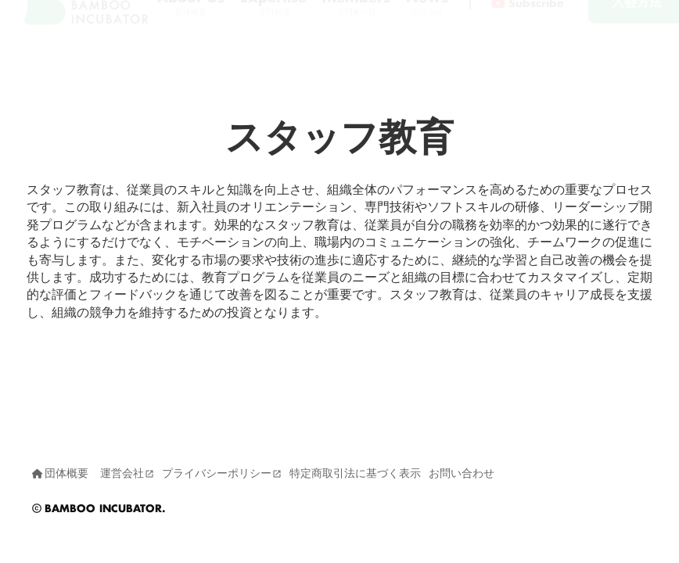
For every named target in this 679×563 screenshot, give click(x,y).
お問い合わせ (461, 473)
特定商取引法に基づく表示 (355, 473)
